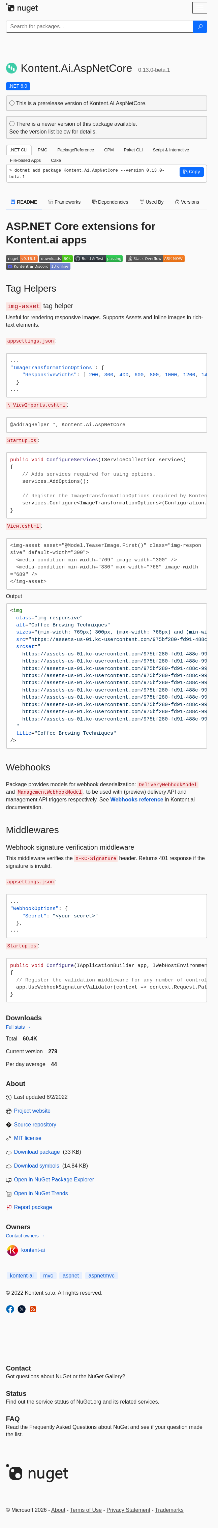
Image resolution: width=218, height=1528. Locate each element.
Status (16, 1393)
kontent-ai (33, 1250)
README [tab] (24, 202)
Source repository (35, 1124)
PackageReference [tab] (75, 149)
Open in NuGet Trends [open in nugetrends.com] (41, 1193)
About (58, 1510)
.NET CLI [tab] (19, 149)
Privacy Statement (128, 1510)
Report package (33, 1207)
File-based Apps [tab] (25, 160)
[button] (192, 172)
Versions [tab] (187, 202)
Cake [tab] (56, 160)
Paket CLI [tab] (133, 149)
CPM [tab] (109, 149)
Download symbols (36, 1166)
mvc (48, 1276)
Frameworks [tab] (65, 202)
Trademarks (169, 1510)
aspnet (71, 1276)
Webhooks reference (137, 799)
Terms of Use (86, 1510)
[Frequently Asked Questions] (13, 1418)
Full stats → (18, 1027)
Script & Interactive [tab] (171, 149)
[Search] (200, 27)
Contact (18, 1368)
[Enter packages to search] (99, 27)
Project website (32, 1111)
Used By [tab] (152, 202)
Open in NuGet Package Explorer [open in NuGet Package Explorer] (54, 1179)
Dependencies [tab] (110, 202)
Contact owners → (25, 1235)
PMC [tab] (42, 149)
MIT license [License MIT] (28, 1138)
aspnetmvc (102, 1276)
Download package (37, 1152)
